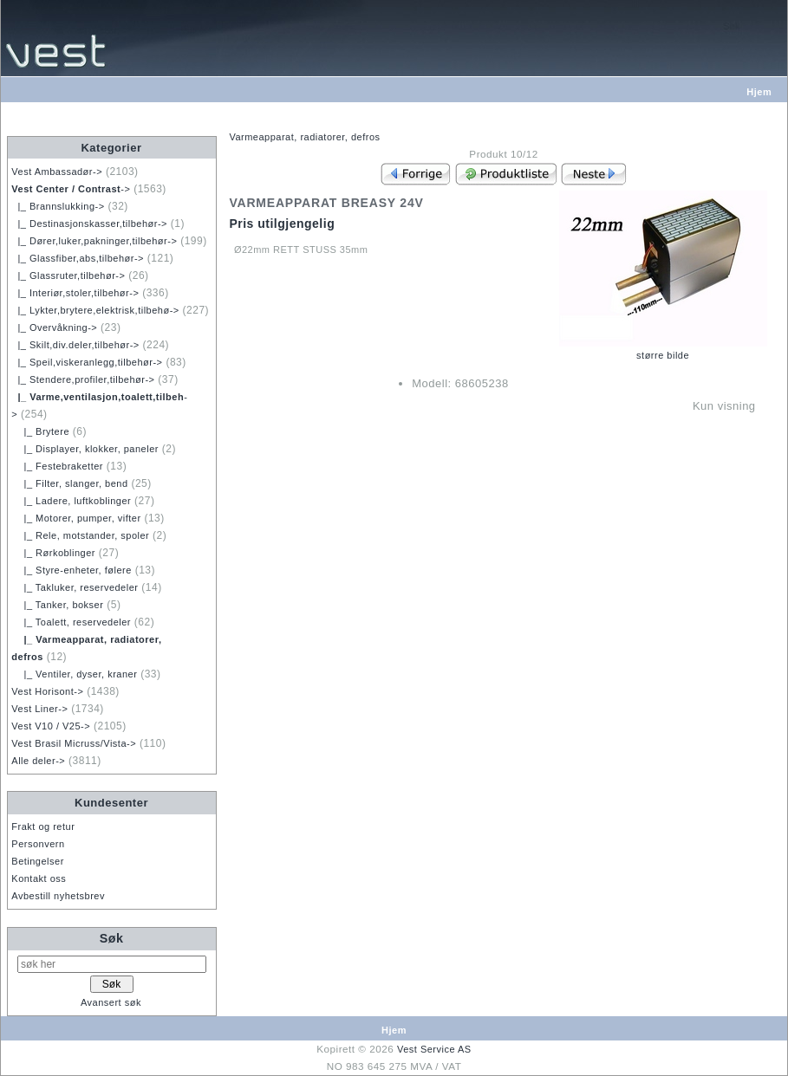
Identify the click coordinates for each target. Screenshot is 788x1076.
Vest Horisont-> (47, 691)
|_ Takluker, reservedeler (74, 587)
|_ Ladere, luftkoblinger (71, 501)
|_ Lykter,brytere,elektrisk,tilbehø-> (95, 310)
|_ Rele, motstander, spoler (80, 535)
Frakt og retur (43, 826)
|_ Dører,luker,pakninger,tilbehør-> (94, 241)
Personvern (37, 844)
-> (70, 189)
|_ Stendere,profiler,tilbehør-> (82, 379)
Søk (112, 938)
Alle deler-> (38, 760)
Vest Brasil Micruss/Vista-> (73, 743)
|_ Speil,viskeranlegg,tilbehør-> (86, 362)
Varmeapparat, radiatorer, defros (304, 137)
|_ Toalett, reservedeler (71, 622)
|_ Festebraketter (57, 466)
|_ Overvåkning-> (54, 327)
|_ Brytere (40, 431)
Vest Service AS (434, 1049)
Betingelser (37, 861)
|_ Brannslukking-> (57, 206)
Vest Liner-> (39, 708)
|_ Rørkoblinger (53, 553)
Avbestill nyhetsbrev (58, 896)
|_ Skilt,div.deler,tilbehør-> (75, 345)
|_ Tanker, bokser (57, 605)
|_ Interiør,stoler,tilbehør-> (75, 293)
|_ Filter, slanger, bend (69, 483)
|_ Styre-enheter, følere (71, 570)
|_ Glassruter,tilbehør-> (68, 275)
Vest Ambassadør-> (56, 171)
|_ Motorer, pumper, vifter (75, 518)
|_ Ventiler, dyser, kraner (74, 674)
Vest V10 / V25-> (50, 726)
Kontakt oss (38, 878)
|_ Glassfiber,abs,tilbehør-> (77, 258)
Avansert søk (111, 1002)
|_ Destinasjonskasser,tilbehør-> (89, 223)
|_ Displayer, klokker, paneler (85, 449)
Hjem (759, 92)
